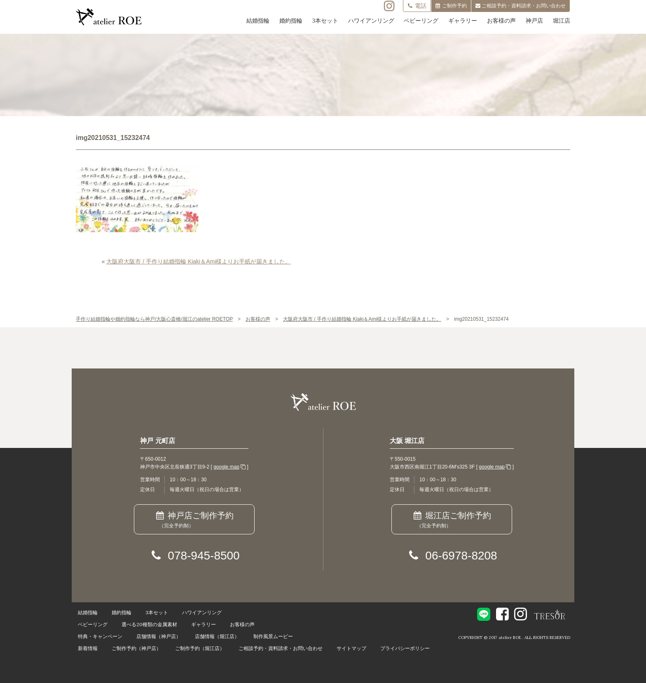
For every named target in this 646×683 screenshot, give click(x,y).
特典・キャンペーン (100, 636)
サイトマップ (351, 648)
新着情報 (88, 648)
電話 (416, 5)
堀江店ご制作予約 (451, 520)
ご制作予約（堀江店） (200, 648)
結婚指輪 (257, 21)
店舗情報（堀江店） (217, 636)
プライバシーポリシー (405, 648)
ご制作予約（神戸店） (136, 648)
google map (226, 467)
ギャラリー (462, 21)
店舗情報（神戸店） (158, 636)
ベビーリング (421, 21)
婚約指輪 (290, 21)
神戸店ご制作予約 (194, 520)
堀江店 (561, 21)
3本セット (325, 21)
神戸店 (534, 21)
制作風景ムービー (273, 636)
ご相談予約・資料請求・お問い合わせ (281, 648)
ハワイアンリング (371, 21)
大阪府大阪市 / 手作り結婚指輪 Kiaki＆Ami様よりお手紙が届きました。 (198, 261)
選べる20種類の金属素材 (149, 624)
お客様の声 (501, 21)
